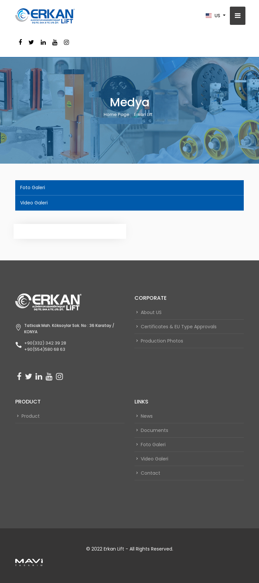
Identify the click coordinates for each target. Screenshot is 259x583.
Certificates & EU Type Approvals (179, 326)
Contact (150, 473)
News (147, 416)
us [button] (214, 15)
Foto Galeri (32, 187)
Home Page (117, 114)
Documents (154, 430)
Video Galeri (34, 202)
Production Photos (162, 341)
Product (31, 416)
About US (151, 312)
